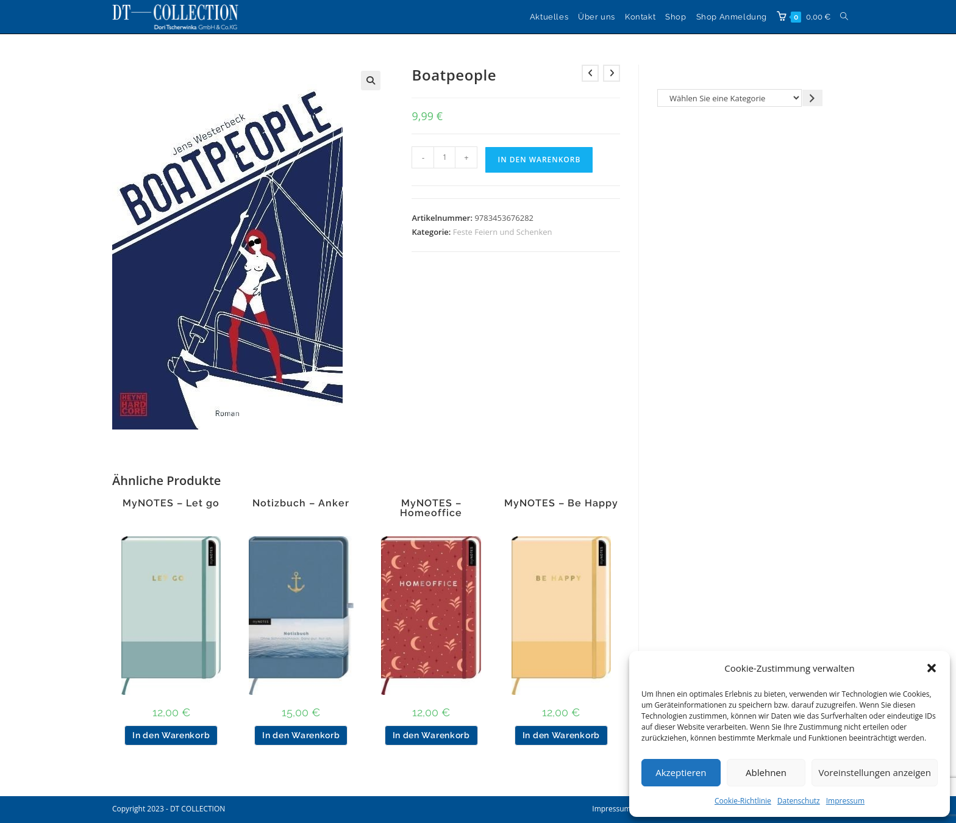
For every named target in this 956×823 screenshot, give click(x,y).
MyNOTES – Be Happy (561, 503)
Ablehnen (766, 772)
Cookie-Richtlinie (743, 801)
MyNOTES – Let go (171, 503)
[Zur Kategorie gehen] (812, 98)
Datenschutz (798, 801)
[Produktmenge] (444, 157)
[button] (932, 668)
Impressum (845, 801)
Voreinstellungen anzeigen (874, 772)
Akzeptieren (680, 772)
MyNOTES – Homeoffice (431, 508)
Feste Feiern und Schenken (502, 231)
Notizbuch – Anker (300, 503)
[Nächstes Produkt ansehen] (611, 73)
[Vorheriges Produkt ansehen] (590, 73)
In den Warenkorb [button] (171, 735)
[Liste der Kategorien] (729, 98)
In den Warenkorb (539, 159)
